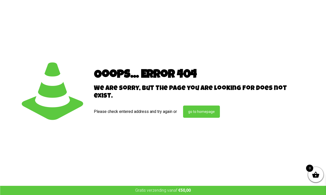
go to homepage (201, 112)
